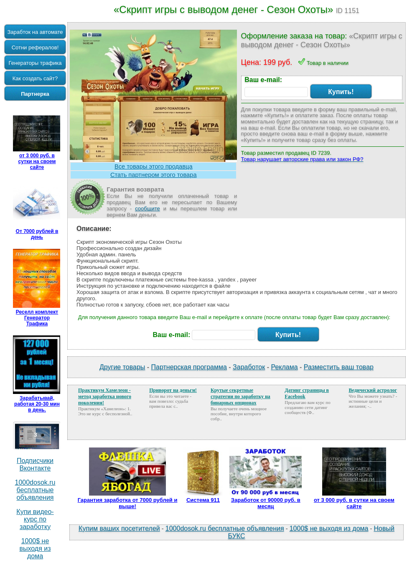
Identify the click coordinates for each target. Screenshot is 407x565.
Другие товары (122, 367)
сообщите (147, 208)
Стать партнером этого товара (153, 174)
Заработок (249, 367)
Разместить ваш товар (339, 367)
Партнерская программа (189, 367)
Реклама (284, 367)
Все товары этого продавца (153, 166)
